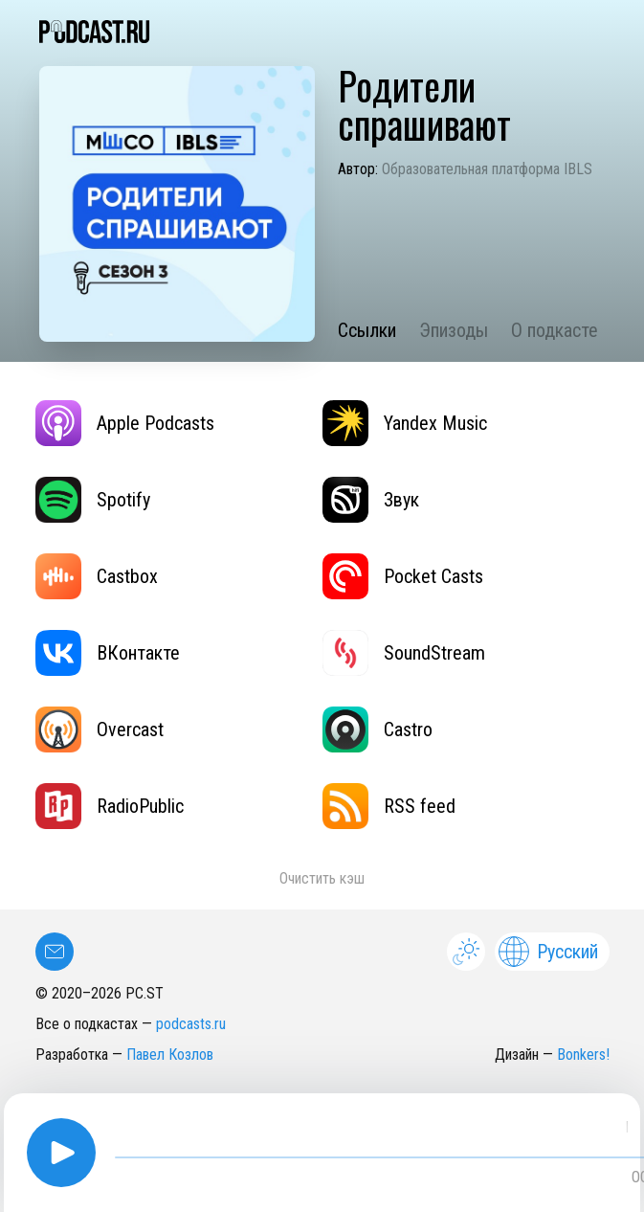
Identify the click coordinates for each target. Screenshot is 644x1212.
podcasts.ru (191, 1024)
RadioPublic (109, 806)
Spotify (92, 500)
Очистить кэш (322, 878)
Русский (548, 951)
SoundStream (403, 653)
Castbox (96, 576)
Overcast (99, 729)
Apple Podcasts (124, 423)
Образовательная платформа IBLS (487, 169)
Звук (370, 500)
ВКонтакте (107, 653)
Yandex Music (404, 423)
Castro (377, 729)
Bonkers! (583, 1054)
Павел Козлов (169, 1054)
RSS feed (388, 806)
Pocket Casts (402, 576)
